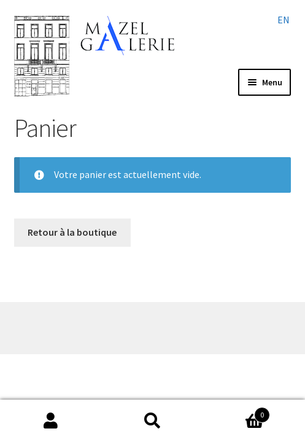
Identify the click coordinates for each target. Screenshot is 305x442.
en (283, 20)
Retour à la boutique (72, 232)
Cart (236, 412)
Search (153, 421)
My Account (51, 421)
